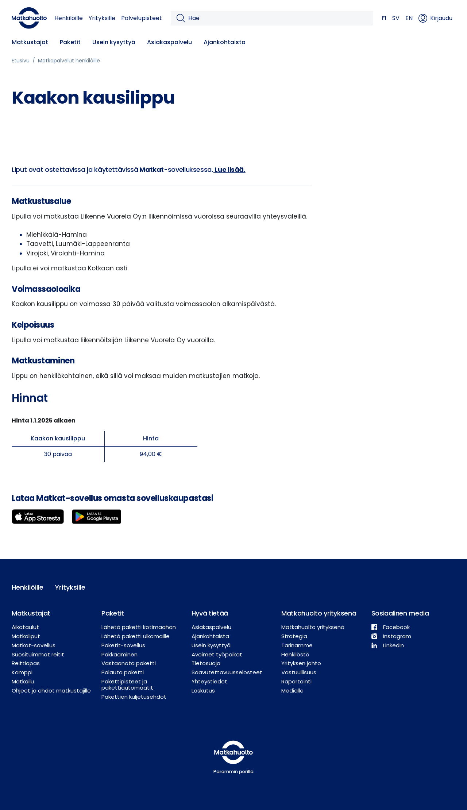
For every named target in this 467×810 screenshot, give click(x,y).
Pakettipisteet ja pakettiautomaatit (127, 684)
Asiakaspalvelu (169, 42)
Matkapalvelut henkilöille (69, 60)
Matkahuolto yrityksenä (312, 627)
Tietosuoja (206, 663)
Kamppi (22, 672)
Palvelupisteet (141, 18)
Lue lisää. (229, 169)
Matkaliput (26, 636)
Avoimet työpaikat (217, 654)
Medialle (292, 690)
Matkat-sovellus (33, 645)
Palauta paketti (122, 672)
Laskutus (203, 690)
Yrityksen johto (301, 663)
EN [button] (409, 18)
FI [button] (384, 18)
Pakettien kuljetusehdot (133, 697)
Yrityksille (102, 18)
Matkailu (23, 681)
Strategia (294, 636)
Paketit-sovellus (123, 645)
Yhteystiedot (209, 681)
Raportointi (296, 681)
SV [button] (396, 18)
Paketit (70, 42)
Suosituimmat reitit (38, 654)
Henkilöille (68, 18)
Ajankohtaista (225, 42)
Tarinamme (297, 645)
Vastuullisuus (298, 672)
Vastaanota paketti (128, 663)
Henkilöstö (295, 654)
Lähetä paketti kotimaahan (138, 627)
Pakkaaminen (119, 654)
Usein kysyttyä (113, 42)
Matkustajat (30, 42)
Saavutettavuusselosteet (227, 672)
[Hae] (277, 18)
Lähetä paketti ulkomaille (135, 636)
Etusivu (21, 60)
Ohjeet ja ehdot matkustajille (51, 690)
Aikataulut (25, 627)
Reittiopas (26, 663)
